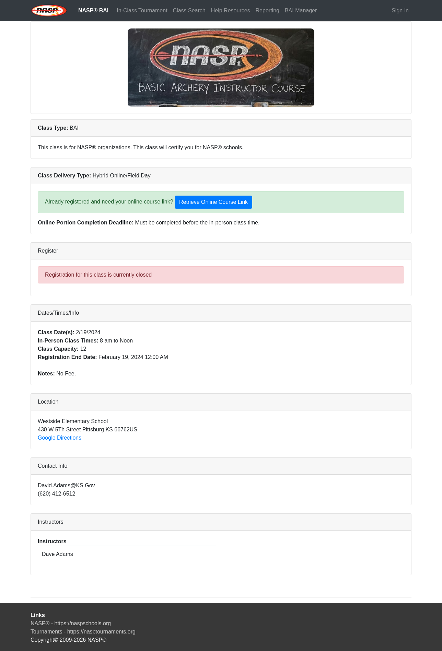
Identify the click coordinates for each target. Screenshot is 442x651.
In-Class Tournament (142, 10)
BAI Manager (301, 10)
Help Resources (230, 10)
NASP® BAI (93, 10)
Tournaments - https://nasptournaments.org (83, 632)
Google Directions (59, 438)
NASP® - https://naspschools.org (71, 623)
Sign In (400, 10)
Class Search (189, 10)
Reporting (267, 10)
